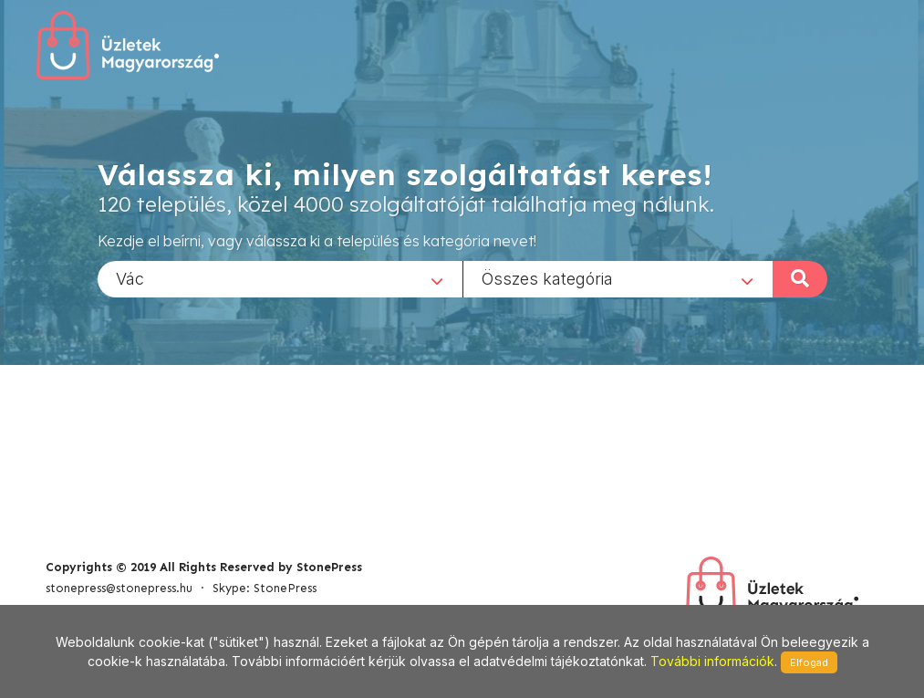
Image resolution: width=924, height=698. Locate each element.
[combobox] (280, 278)
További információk (712, 661)
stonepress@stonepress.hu (119, 588)
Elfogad (809, 662)
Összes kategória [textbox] (547, 277)
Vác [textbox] (130, 277)
